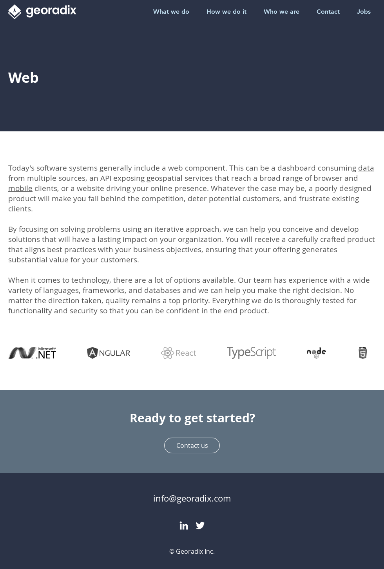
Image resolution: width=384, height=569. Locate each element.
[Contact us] (192, 445)
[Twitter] (200, 525)
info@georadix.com (192, 498)
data (366, 168)
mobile (20, 188)
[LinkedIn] (184, 525)
